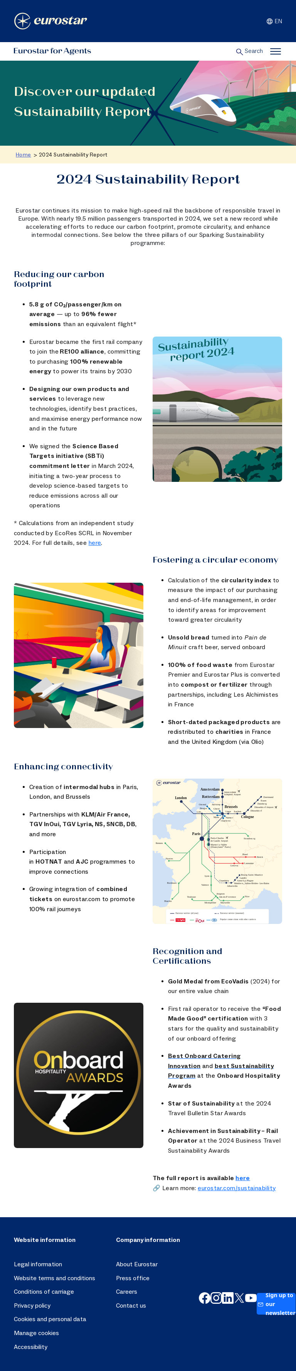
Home (23, 154)
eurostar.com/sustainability (237, 1188)
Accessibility (30, 1347)
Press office (133, 1278)
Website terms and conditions (54, 1278)
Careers (126, 1292)
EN (273, 21)
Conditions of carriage (44, 1292)
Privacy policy (32, 1306)
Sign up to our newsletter (276, 1304)
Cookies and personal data (50, 1319)
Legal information (38, 1264)
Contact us (131, 1306)
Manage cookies (36, 1333)
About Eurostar (137, 1264)
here (95, 543)
